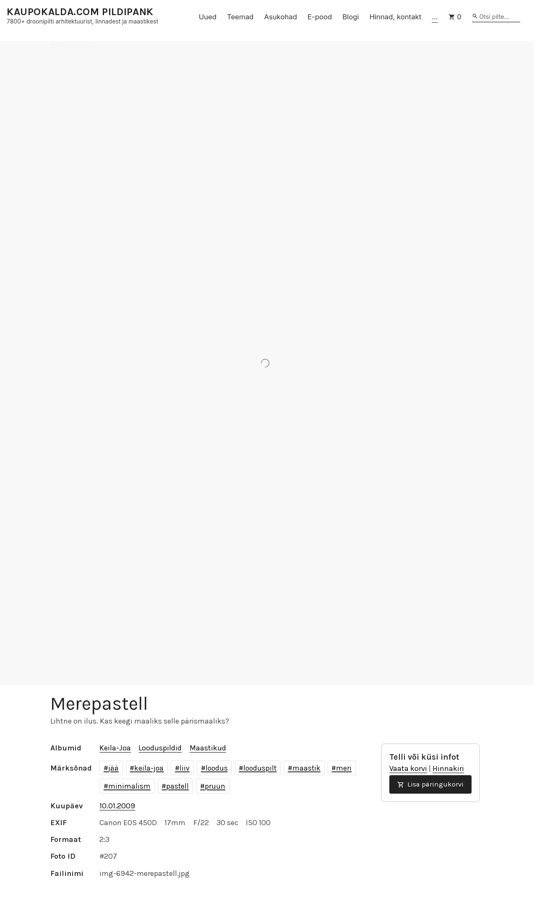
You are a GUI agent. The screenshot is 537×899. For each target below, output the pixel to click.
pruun (215, 786)
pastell (177, 786)
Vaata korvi (408, 768)
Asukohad (280, 17)
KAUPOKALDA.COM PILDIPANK (80, 12)
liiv (185, 768)
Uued (207, 17)
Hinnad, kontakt (396, 17)
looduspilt (259, 768)
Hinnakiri (448, 768)
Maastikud (208, 748)
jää (113, 768)
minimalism (129, 786)
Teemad (240, 17)
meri (344, 768)
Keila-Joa (115, 748)
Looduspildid (160, 748)
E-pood (320, 17)
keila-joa (149, 768)
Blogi (350, 17)
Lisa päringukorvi (430, 784)
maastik (306, 768)
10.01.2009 (117, 805)
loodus (217, 768)
